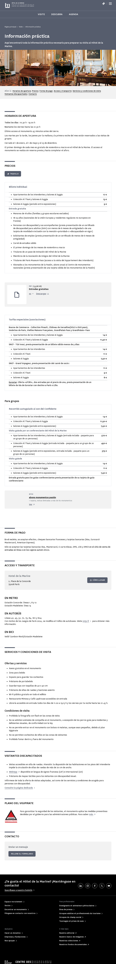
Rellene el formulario (22, 854)
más (91, 814)
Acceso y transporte (63, 91)
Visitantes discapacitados (16, 94)
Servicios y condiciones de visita (87, 91)
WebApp (13, 771)
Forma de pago (46, 91)
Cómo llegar (97, 580)
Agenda (73, 14)
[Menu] (110, 3)
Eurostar (13, 382)
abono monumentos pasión (42, 497)
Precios (35, 91)
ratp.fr (86, 621)
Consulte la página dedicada (19, 788)
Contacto (32, 94)
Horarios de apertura (22, 91)
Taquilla (12, 174)
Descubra (56, 14)
